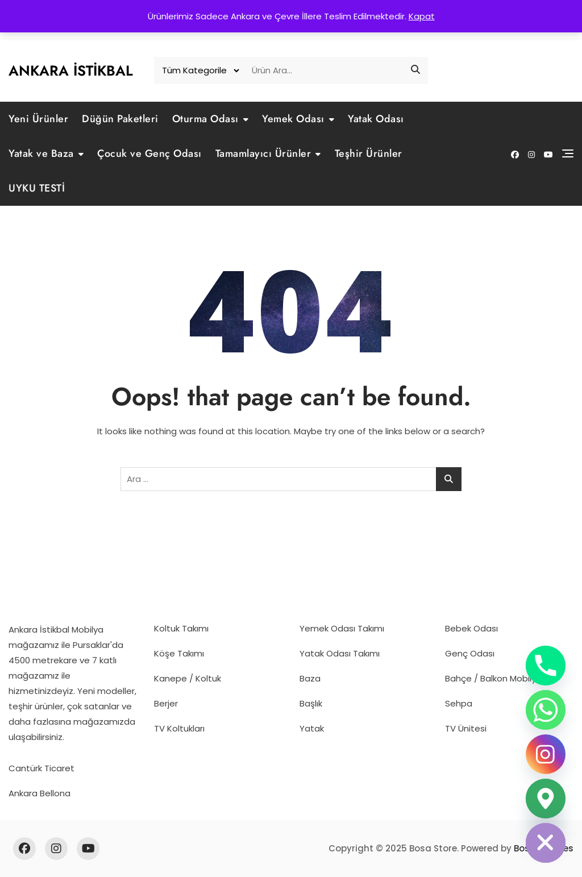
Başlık (311, 703)
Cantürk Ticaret (41, 768)
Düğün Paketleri (120, 118)
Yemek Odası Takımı (342, 628)
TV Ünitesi (466, 728)
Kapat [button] (422, 16)
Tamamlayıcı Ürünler (263, 153)
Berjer (166, 703)
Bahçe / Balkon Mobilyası (496, 678)
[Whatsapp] (546, 710)
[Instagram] (546, 754)
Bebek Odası (471, 628)
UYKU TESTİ (37, 188)
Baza (310, 678)
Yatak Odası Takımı (340, 653)
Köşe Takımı (179, 653)
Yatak (312, 728)
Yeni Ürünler (38, 118)
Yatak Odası (376, 118)
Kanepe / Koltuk (187, 678)
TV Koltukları (179, 728)
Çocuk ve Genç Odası (149, 153)
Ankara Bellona (39, 793)
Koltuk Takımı (181, 628)
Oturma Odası (205, 118)
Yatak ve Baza (41, 153)
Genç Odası (469, 653)
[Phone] (546, 665)
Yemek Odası (293, 118)
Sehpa (458, 703)
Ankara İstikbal (71, 70)
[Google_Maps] (546, 798)
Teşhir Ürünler (368, 153)
